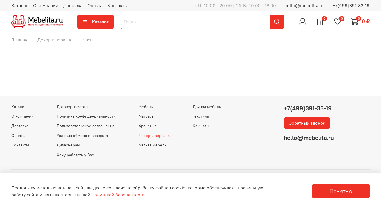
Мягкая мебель (153, 145)
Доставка (72, 5)
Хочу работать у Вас (75, 154)
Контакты (117, 5)
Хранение (148, 125)
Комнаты (201, 125)
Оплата (95, 5)
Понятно (340, 191)
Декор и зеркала (54, 40)
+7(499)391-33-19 (351, 5)
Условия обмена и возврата (82, 135)
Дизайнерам (68, 145)
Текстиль (201, 116)
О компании (45, 5)
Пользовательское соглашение (86, 125)
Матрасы (147, 116)
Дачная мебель (207, 106)
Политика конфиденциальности (86, 116)
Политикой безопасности (118, 194)
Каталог (19, 5)
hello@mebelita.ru (304, 5)
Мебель (146, 106)
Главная (19, 40)
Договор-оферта (72, 106)
